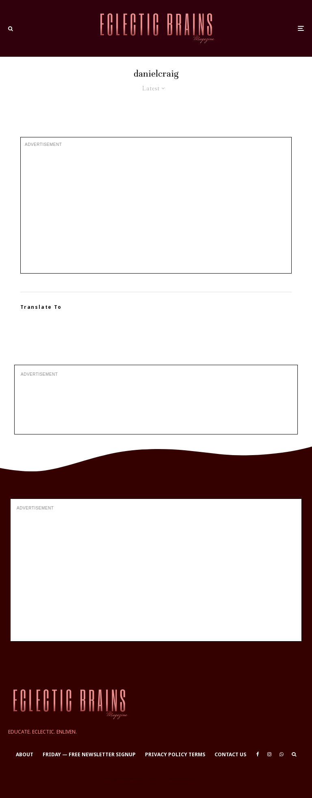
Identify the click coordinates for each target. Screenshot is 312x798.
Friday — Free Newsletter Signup (89, 754)
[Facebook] (257, 754)
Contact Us (230, 754)
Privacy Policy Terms (175, 754)
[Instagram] (269, 754)
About (24, 754)
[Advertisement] (156, 210)
